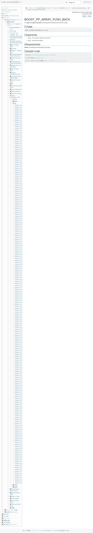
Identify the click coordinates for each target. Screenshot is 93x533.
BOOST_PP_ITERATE (20, 264)
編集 (89, 16)
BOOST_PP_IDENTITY (21, 247)
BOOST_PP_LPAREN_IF (21, 396)
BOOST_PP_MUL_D (20, 412)
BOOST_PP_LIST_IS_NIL (21, 364)
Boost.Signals (15, 498)
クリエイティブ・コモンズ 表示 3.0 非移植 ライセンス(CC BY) (45, 530)
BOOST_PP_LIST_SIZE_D (22, 379)
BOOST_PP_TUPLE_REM (21, 471)
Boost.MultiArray (16, 91)
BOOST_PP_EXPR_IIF (21, 224)
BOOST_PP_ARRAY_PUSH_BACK (32, 60)
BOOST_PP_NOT (19, 417)
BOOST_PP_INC (19, 252)
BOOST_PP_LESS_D (20, 281)
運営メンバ (4, 13)
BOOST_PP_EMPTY (20, 180)
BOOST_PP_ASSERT (20, 143)
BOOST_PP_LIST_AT (20, 312)
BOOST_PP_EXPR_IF (20, 222)
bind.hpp (14, 48)
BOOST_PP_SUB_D (20, 465)
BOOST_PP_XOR (19, 482)
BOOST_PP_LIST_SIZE (21, 377)
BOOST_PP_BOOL (20, 157)
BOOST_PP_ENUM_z (20, 214)
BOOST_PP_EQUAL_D (21, 218)
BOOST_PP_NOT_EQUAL (22, 419)
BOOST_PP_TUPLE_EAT (21, 467)
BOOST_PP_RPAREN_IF (21, 458)
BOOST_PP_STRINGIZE (21, 461)
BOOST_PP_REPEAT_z (21, 454)
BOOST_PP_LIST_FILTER (22, 325)
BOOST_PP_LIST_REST (21, 367)
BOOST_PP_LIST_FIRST (21, 329)
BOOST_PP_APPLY (20, 111)
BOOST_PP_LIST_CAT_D (21, 318)
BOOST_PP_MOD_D (20, 408)
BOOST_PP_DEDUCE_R (21, 172)
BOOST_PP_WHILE (20, 479)
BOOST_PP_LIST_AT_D (21, 314)
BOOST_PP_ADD (19, 105)
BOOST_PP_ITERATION (21, 266)
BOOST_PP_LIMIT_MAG (21, 295)
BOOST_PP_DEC (19, 168)
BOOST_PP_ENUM (20, 182)
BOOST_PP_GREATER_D (22, 241)
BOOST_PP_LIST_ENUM (21, 321)
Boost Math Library (16, 89)
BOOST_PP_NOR (19, 415)
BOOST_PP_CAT (19, 159)
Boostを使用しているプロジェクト (10, 15)
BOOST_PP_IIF (19, 251)
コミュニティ (5, 8)
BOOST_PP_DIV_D (20, 178)
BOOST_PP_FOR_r (20, 229)
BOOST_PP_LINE (19, 306)
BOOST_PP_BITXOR (20, 155)
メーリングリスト (6, 11)
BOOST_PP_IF (19, 249)
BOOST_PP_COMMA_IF (21, 162)
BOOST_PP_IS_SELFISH (21, 262)
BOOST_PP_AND (19, 109)
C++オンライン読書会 (12, 510)
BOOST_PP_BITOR (20, 153)
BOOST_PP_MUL (19, 410)
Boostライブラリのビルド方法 (9, 10)
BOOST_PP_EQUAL (20, 216)
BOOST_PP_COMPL (20, 164)
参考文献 (14, 99)
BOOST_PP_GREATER (21, 239)
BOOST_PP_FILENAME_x (22, 226)
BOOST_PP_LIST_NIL (20, 366)
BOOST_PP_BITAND (20, 149)
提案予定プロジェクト (12, 512)
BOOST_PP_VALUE (20, 477)
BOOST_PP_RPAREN (20, 456)
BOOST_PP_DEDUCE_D (21, 170)
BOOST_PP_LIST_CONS (21, 320)
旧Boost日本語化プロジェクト (14, 19)
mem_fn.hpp (13, 31)
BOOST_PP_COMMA (20, 160)
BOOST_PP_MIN (19, 402)
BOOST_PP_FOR (19, 228)
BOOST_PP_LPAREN (20, 394)
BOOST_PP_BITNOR (20, 151)
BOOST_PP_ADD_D (20, 107)
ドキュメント (7, 518)
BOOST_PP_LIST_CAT (21, 316)
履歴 (84, 16)
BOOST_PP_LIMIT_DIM (21, 287)
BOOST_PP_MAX (19, 398)
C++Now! (6, 516)
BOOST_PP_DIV (19, 176)
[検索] (72, 3)
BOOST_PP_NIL (19, 413)
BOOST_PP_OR (19, 423)
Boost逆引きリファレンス (10, 524)
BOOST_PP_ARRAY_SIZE (22, 141)
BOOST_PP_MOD (19, 406)
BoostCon (6, 514)
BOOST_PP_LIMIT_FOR (21, 289)
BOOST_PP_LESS (20, 279)
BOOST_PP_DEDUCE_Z (21, 174)
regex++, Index (15, 496)
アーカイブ (6, 17)
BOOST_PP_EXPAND (20, 220)
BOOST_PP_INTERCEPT (21, 258)
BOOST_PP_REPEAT (20, 433)
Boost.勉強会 (7, 522)
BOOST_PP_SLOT (20, 459)
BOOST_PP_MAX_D (20, 400)
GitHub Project (87, 2)
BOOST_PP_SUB (19, 463)
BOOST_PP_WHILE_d (21, 481)
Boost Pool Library (16, 93)
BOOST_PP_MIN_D (20, 404)
